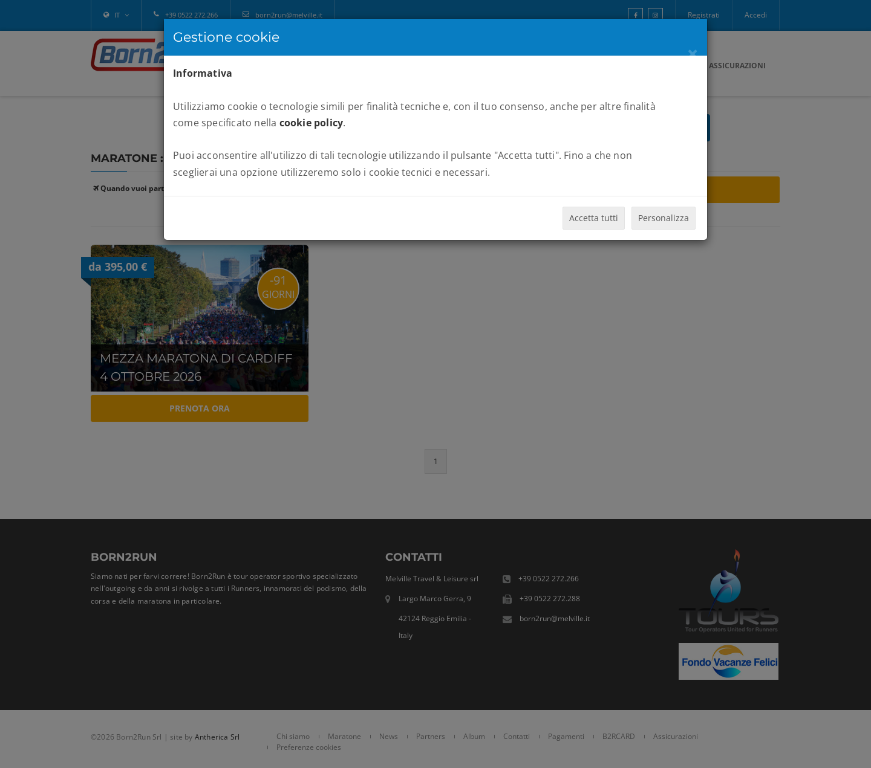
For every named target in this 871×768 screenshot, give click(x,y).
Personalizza (663, 218)
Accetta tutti (593, 218)
